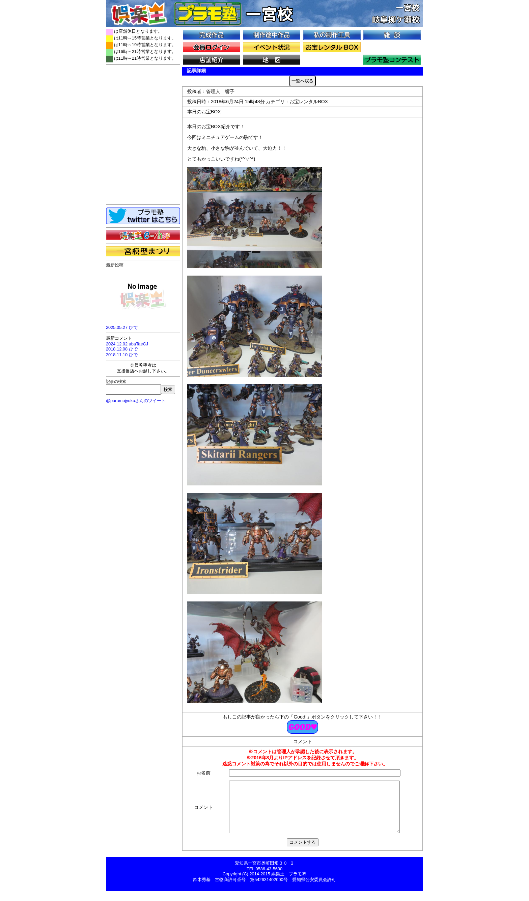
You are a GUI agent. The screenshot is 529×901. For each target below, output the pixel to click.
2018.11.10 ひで (122, 354)
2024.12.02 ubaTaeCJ (127, 343)
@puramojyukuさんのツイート (136, 400)
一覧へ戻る (302, 80)
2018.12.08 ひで (122, 348)
